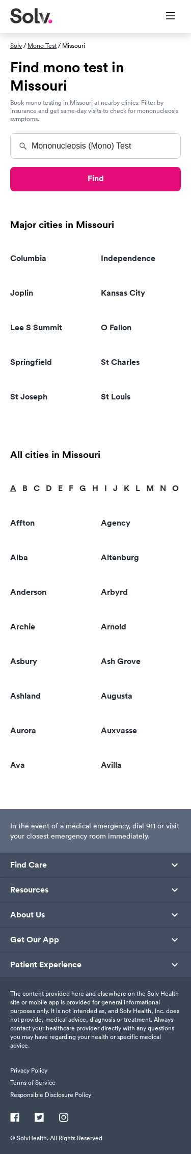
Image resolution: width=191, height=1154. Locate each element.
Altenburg (120, 557)
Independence (128, 258)
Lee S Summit (36, 327)
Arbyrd (114, 592)
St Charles (120, 362)
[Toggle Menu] (164, 16)
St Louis (115, 396)
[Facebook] (14, 1118)
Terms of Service (33, 1082)
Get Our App (34, 940)
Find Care (28, 865)
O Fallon (116, 327)
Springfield (31, 362)
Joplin (21, 292)
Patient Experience (45, 965)
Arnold (113, 626)
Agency (115, 522)
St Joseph (28, 396)
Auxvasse (119, 730)
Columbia (28, 258)
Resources (29, 890)
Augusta (116, 695)
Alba (19, 557)
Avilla (111, 765)
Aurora (23, 730)
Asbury (23, 661)
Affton (22, 522)
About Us (27, 915)
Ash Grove (121, 661)
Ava (17, 765)
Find (96, 178)
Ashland (25, 695)
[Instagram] (63, 1118)
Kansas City (123, 292)
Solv (16, 45)
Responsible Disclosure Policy (50, 1094)
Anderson (28, 592)
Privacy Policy (28, 1070)
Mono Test (42, 45)
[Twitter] (39, 1118)
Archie (22, 626)
